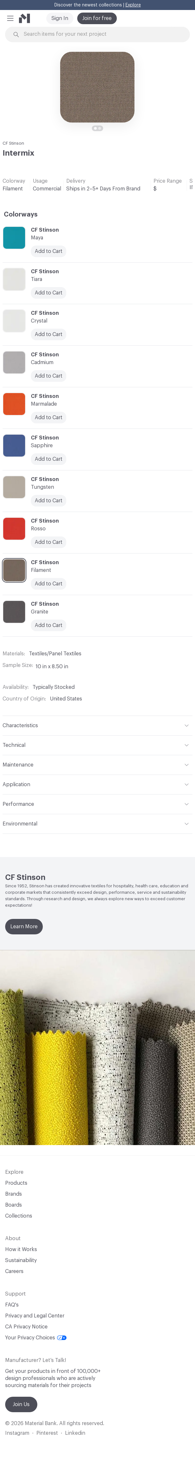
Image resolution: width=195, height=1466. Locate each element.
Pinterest (47, 1433)
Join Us (21, 1404)
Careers (14, 1271)
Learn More (24, 926)
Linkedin (75, 1433)
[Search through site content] (101, 34)
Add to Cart (48, 500)
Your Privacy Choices (36, 1337)
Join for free (97, 18)
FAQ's (12, 1304)
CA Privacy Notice (26, 1326)
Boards (13, 1205)
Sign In (59, 18)
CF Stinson (13, 143)
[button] (10, 18)
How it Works (21, 1249)
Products (16, 1183)
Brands (13, 1194)
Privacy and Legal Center (34, 1315)
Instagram (17, 1433)
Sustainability (21, 1260)
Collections (18, 1216)
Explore (133, 5)
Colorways (21, 214)
